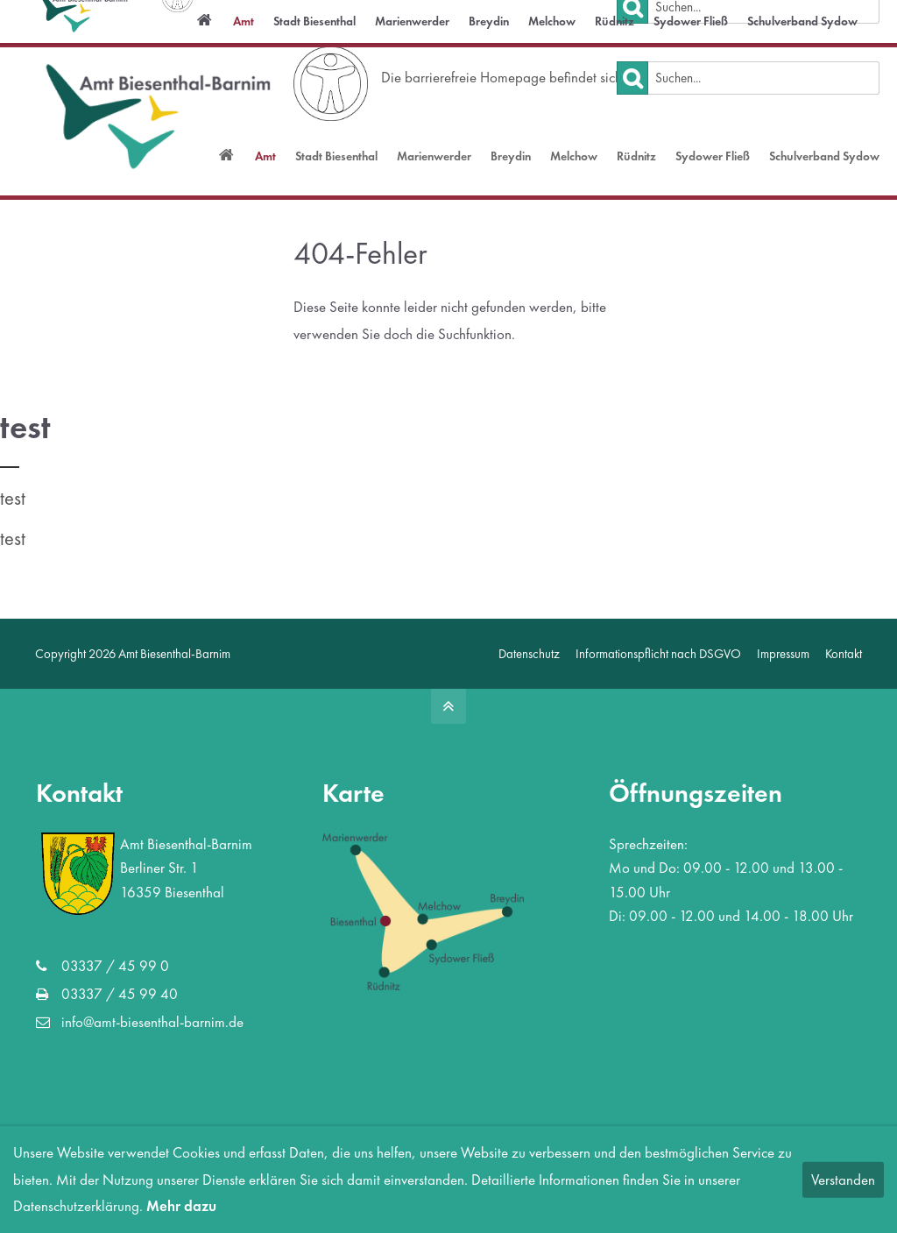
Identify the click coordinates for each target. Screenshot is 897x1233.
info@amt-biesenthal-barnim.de (117, 18)
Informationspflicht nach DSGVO (658, 653)
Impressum (783, 653)
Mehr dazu (181, 1205)
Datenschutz (529, 653)
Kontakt (843, 653)
